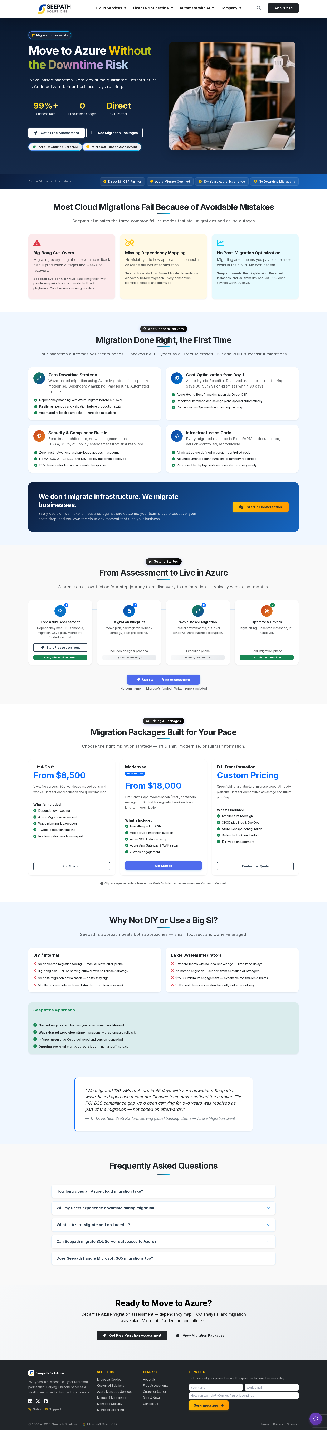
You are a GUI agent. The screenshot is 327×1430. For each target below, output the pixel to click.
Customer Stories (155, 1391)
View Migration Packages (201, 1335)
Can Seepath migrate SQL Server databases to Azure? (106, 1241)
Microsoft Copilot (109, 1379)
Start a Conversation (260, 507)
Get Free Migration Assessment (132, 1335)
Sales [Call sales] (34, 1409)
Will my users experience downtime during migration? (106, 1208)
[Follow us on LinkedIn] (30, 1401)
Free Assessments (155, 1385)
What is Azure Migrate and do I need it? (93, 1224)
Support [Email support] (53, 1409)
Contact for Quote (255, 866)
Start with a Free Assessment (163, 679)
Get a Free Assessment (56, 133)
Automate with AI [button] (195, 8)
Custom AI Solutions (110, 1385)
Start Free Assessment (60, 647)
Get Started (283, 8)
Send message (209, 1405)
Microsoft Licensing (110, 1409)
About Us (149, 1379)
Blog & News (152, 1397)
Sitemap (293, 1424)
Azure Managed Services (114, 1391)
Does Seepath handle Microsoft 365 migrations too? (105, 1258)
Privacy (278, 1424)
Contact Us (150, 1403)
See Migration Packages (114, 133)
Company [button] (229, 8)
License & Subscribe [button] (151, 8)
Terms (265, 1424)
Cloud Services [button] (109, 8)
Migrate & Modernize (111, 1397)
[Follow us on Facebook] (46, 1401)
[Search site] (258, 8)
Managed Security (109, 1403)
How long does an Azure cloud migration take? (100, 1191)
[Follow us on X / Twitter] (38, 1401)
